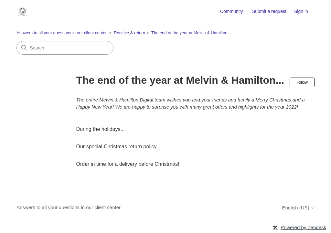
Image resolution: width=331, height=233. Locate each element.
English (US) (298, 207)
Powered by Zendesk (303, 227)
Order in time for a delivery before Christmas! (127, 164)
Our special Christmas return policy (116, 146)
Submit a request (269, 11)
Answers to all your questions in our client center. (62, 32)
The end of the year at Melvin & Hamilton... (191, 32)
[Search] (65, 47)
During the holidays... (100, 129)
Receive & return (129, 32)
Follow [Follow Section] (302, 82)
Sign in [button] (301, 11)
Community (231, 11)
